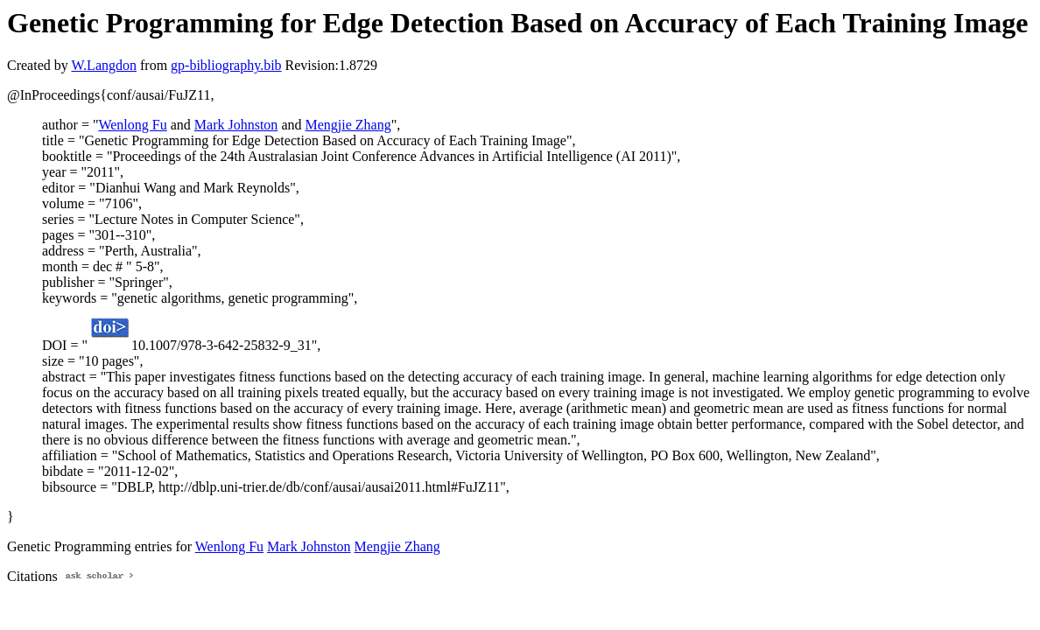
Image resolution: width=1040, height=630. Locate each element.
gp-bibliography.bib (226, 65)
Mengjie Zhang (347, 124)
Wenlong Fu (132, 124)
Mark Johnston (236, 124)
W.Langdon (104, 65)
